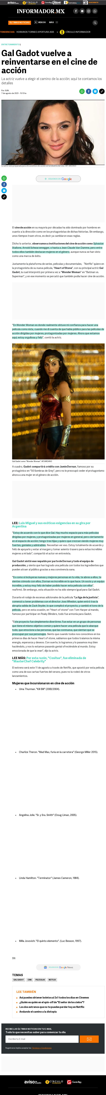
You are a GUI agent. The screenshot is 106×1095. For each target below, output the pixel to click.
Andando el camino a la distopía (38, 1012)
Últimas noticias (20, 23)
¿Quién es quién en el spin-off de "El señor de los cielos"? (51, 1002)
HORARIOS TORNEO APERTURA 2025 (35, 32)
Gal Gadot (18, 980)
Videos (40, 22)
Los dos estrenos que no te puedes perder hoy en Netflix (51, 1007)
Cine (30, 980)
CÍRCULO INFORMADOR (78, 32)
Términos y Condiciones (42, 1048)
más (53, 23)
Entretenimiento (10, 45)
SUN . (7, 91)
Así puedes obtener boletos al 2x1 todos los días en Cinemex (54, 998)
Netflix (52, 980)
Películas (40, 980)
